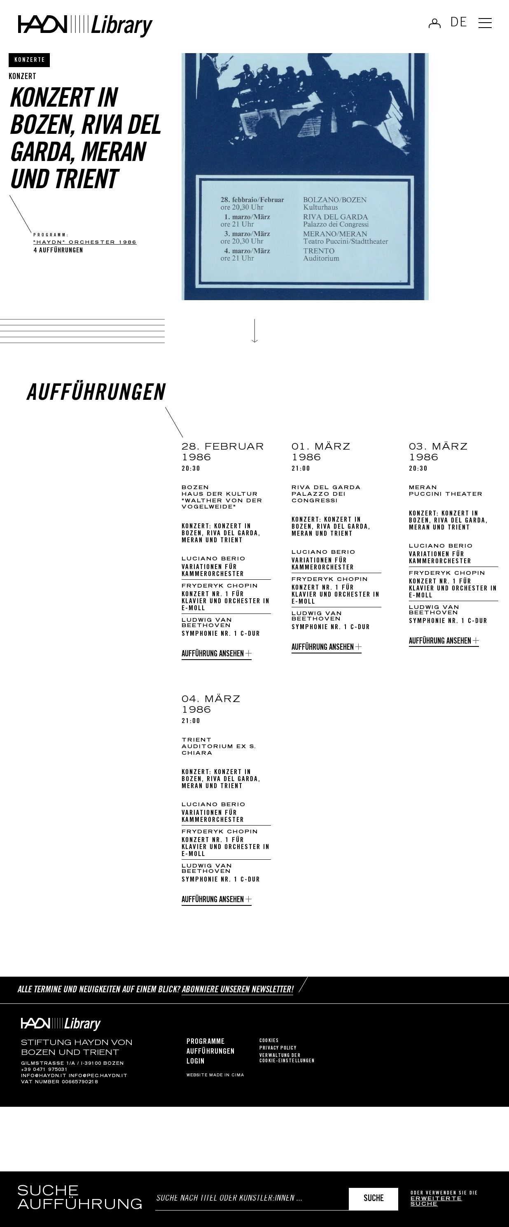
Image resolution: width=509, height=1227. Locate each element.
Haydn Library (85, 26)
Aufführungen (211, 1055)
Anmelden (435, 23)
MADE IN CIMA (226, 1079)
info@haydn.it (44, 1080)
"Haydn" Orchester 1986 (85, 242)
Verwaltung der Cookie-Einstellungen (287, 1062)
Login (196, 1066)
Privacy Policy (277, 1052)
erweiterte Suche (436, 1202)
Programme (206, 1046)
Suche (374, 1199)
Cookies (269, 1044)
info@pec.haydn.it (98, 1080)
